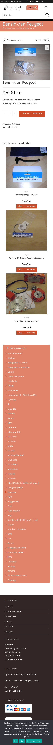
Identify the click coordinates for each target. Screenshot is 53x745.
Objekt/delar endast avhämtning (23, 482)
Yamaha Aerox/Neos (17, 575)
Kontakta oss (10, 616)
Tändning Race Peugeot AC (26, 321)
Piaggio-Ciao (13, 501)
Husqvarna (13, 390)
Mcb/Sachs (13, 469)
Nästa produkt (40, 40)
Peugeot (14, 127)
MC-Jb (10, 445)
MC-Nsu (11, 450)
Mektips (11, 473)
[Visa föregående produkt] (4, 40)
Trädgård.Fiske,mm (17, 547)
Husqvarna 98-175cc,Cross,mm (22, 395)
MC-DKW (12, 441)
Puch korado (14, 510)
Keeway (11, 413)
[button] (46, 7)
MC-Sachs (12, 459)
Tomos (11, 543)
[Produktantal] (10, 113)
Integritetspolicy (33, 741)
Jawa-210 (12, 408)
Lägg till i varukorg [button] (26, 206)
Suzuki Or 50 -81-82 (17, 529)
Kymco (11, 418)
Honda (11, 385)
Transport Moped (16, 552)
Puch (10, 506)
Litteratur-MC (14, 432)
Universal (12, 561)
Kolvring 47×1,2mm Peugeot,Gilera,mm (26, 258)
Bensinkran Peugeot (25, 28)
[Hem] (3, 28)
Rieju (10, 515)
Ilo (9, 404)
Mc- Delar (12, 436)
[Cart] (32, 7)
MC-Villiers (13, 464)
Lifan (10, 422)
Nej (22, 741)
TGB (10, 538)
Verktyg (11, 566)
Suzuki (11, 524)
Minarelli (12, 478)
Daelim (11, 371)
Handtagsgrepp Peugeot (27, 194)
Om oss (8, 621)
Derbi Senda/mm (16, 376)
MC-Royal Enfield (16, 455)
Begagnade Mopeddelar (19, 367)
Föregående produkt (15, 40)
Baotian (11, 358)
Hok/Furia (12, 381)
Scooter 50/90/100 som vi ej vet (23, 519)
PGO (10, 496)
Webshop (9, 631)
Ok (15, 741)
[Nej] (49, 732)
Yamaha (11, 570)
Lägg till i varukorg (32, 114)
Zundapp (12, 580)
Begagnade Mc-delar (17, 362)
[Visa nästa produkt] (48, 40)
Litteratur (12, 427)
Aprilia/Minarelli (15, 353)
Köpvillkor (9, 626)
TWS (10, 557)
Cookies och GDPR (13, 611)
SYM (10, 533)
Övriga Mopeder (15, 487)
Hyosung (12, 399)
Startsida (9, 606)
